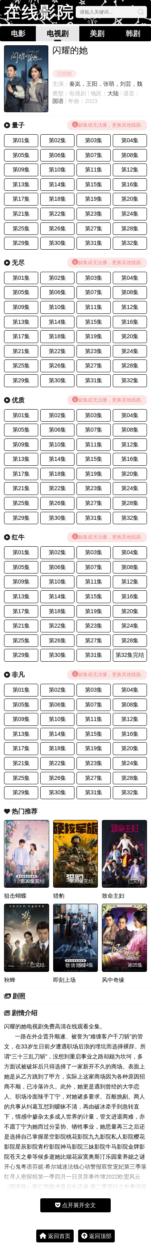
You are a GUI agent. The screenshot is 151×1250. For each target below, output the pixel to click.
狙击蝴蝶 (15, 896)
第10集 (57, 169)
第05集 (21, 155)
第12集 (130, 169)
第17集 (21, 199)
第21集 (21, 213)
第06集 (57, 155)
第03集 (94, 140)
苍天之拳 (21, 1156)
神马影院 (71, 1146)
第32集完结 (130, 655)
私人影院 (122, 1136)
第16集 (130, 184)
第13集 (21, 184)
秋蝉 (9, 980)
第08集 (130, 155)
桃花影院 (77, 1136)
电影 (18, 34)
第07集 (94, 155)
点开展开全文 (75, 1205)
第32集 (130, 243)
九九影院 (100, 1136)
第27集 (94, 228)
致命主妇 (113, 896)
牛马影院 (116, 1146)
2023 (91, 101)
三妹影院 (94, 1146)
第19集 (94, 199)
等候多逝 (43, 1156)
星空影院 (54, 1136)
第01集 (21, 140)
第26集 (57, 228)
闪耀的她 (15, 1026)
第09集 (21, 169)
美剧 (97, 34)
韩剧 (133, 34)
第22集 (57, 213)
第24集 (130, 213)
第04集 (130, 140)
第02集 (57, 140)
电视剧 (57, 34)
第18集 (57, 199)
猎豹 (58, 896)
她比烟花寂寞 (72, 1156)
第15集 (94, 184)
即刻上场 (64, 980)
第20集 (130, 199)
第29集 (21, 243)
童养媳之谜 (131, 1156)
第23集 (94, 213)
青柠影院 (49, 1146)
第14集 (57, 184)
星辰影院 (26, 1146)
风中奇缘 (113, 980)
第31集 (94, 243)
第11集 (94, 169)
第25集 (21, 228)
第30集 (57, 243)
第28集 (130, 228)
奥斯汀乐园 (103, 1156)
